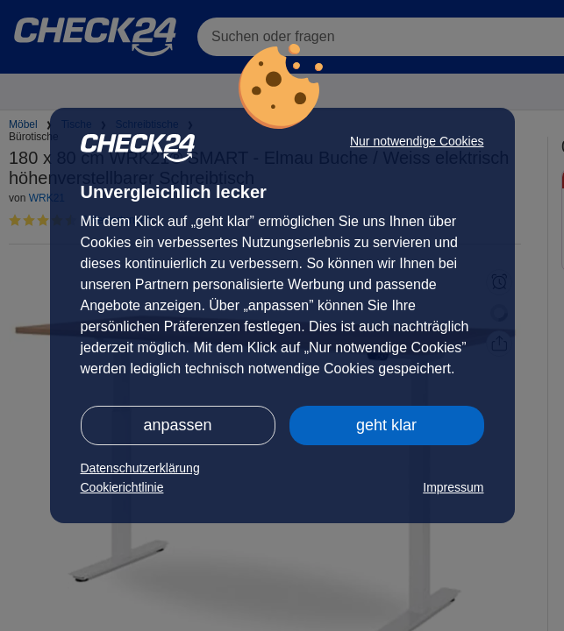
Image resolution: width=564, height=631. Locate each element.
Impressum (453, 487)
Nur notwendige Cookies (417, 141)
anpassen (177, 425)
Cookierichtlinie (122, 487)
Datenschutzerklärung (140, 468)
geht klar (386, 425)
